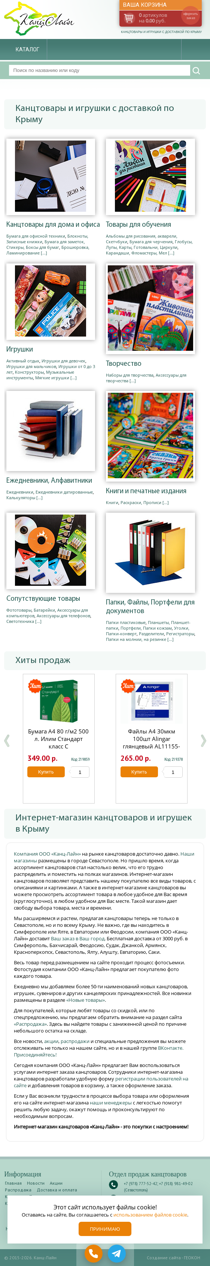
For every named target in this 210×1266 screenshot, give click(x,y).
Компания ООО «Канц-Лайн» (48, 853)
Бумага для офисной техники (35, 236)
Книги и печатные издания (146, 491)
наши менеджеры (111, 1102)
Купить (46, 772)
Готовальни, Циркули (155, 247)
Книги (112, 502)
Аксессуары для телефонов (63, 615)
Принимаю (105, 1229)
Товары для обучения (138, 225)
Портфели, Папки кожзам (146, 628)
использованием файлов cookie (150, 1214)
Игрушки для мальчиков (31, 366)
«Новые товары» (85, 1000)
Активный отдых (22, 361)
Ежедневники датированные (64, 492)
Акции (56, 1183)
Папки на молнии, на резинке (136, 639)
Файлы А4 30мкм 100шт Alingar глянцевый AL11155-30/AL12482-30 (151, 742)
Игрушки (19, 349)
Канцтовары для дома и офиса (53, 225)
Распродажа (18, 1190)
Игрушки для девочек (63, 361)
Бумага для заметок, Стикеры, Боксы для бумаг (45, 244)
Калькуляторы (20, 497)
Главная (13, 1183)
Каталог (27, 49)
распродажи (75, 1041)
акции (51, 1041)
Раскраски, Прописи (141, 502)
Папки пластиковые (126, 622)
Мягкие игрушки (52, 377)
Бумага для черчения (151, 241)
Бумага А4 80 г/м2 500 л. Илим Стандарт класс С (58, 738)
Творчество (123, 364)
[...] (44, 253)
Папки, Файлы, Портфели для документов (150, 607)
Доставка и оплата (57, 1190)
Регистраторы (180, 633)
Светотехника (20, 621)
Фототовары (18, 610)
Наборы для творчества (129, 375)
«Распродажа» (30, 1024)
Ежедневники (19, 492)
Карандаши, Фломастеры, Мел (136, 253)
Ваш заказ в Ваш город (77, 938)
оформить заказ (190, 16)
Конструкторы (29, 372)
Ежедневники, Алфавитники (49, 481)
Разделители (151, 633)
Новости (36, 1183)
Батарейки (44, 610)
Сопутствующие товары (43, 599)
